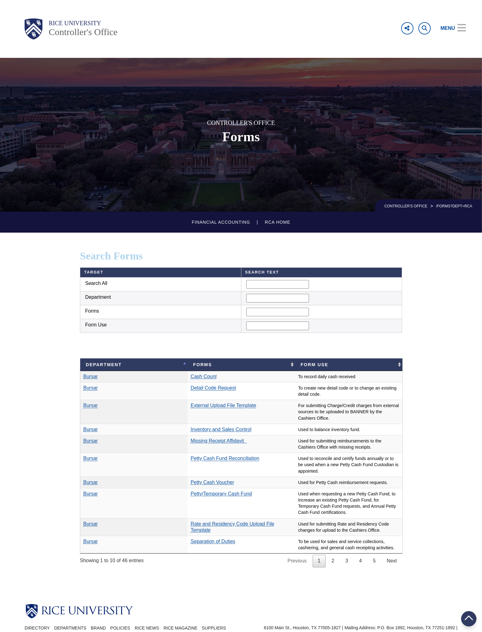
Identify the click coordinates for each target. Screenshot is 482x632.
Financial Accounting (221, 222)
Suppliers (214, 603)
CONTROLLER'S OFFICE (405, 206)
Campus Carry (443, 609)
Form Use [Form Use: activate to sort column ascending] (280, 364)
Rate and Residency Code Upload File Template (189, 499)
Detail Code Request (160, 387)
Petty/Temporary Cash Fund (168, 475)
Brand (98, 603)
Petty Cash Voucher (159, 463)
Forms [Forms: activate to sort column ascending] (149, 364)
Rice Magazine (180, 603)
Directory (37, 603)
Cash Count (150, 376)
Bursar (90, 376)
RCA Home (277, 222)
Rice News (147, 603)
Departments (70, 603)
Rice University (75, 23)
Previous (296, 536)
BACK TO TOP (468, 618)
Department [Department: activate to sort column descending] (104, 364)
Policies (120, 603)
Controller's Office (83, 32)
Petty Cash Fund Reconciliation (171, 446)
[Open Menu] (449, 28)
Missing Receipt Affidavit (165, 428)
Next (392, 536)
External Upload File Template (170, 399)
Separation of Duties (159, 516)
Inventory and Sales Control (167, 416)
